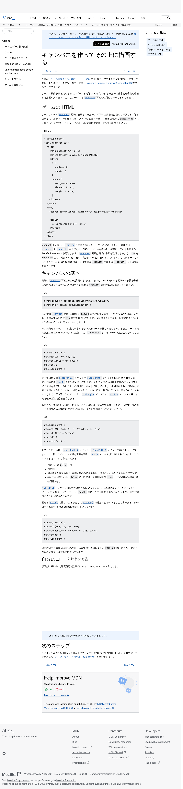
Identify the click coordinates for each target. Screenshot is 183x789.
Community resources (119, 741)
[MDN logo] (8, 730)
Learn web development (157, 741)
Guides (148, 747)
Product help (79, 762)
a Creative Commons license (126, 783)
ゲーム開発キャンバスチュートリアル (70, 78)
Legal (82, 773)
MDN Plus (77, 757)
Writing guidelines (117, 747)
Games (6, 40)
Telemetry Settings (64, 773)
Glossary (149, 757)
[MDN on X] (14, 753)
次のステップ (154, 54)
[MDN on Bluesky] (9, 753)
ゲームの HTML (156, 40)
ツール (8, 52)
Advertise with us (81, 752)
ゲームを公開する (14, 84)
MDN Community (117, 736)
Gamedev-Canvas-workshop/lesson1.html (108, 83)
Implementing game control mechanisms (19, 71)
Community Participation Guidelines (108, 773)
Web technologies (154, 736)
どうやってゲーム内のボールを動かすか (76, 656)
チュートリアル (13, 78)
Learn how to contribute (56, 695)
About (75, 736)
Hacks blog (151, 762)
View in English (102, 44)
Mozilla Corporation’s (18, 780)
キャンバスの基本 (157, 44)
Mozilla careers (80, 747)
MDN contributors (106, 704)
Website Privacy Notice (36, 773)
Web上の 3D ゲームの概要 (18, 63)
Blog (142, 18)
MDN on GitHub (117, 757)
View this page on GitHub (57, 708)
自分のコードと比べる (159, 49)
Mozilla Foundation (66, 780)
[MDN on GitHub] (4, 753)
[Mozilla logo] (11, 774)
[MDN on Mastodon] (19, 753)
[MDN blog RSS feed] (25, 753)
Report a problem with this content (94, 708)
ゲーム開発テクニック (16, 58)
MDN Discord (115, 752)
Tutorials (149, 752)
